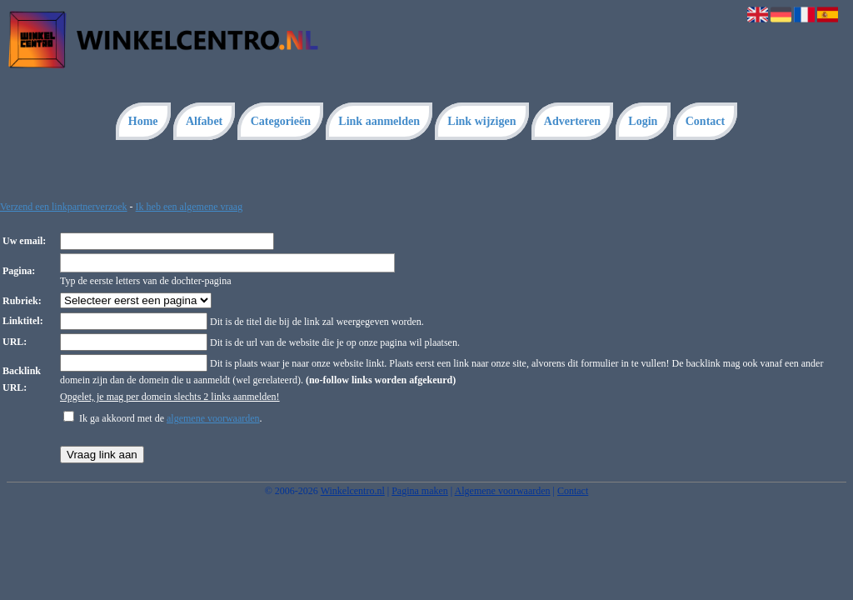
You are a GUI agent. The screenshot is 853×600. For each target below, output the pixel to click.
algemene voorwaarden (213, 418)
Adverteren (572, 121)
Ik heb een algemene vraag (189, 206)
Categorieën (281, 121)
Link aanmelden (379, 121)
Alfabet (204, 121)
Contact (705, 121)
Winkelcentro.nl (353, 491)
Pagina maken (420, 491)
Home (143, 121)
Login (642, 121)
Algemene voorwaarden (503, 491)
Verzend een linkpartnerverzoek (63, 206)
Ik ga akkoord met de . (170, 418)
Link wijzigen (481, 121)
